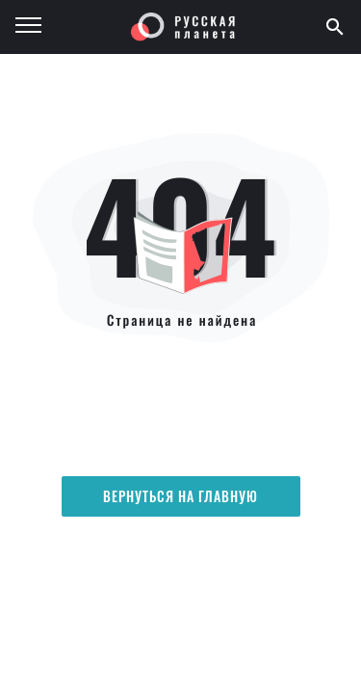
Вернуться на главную (181, 496)
